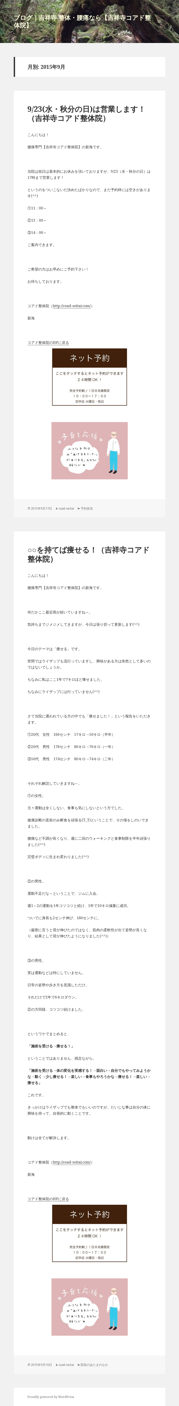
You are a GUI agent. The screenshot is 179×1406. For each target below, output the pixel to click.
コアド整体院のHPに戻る (48, 342)
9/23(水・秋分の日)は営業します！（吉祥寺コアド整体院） (86, 113)
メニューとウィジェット (159, 27)
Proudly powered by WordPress (50, 1397)
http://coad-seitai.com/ (72, 305)
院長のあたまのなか (94, 1365)
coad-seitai (66, 508)
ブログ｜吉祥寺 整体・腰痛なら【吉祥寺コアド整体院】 (82, 21)
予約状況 (87, 508)
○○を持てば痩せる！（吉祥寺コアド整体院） (88, 554)
